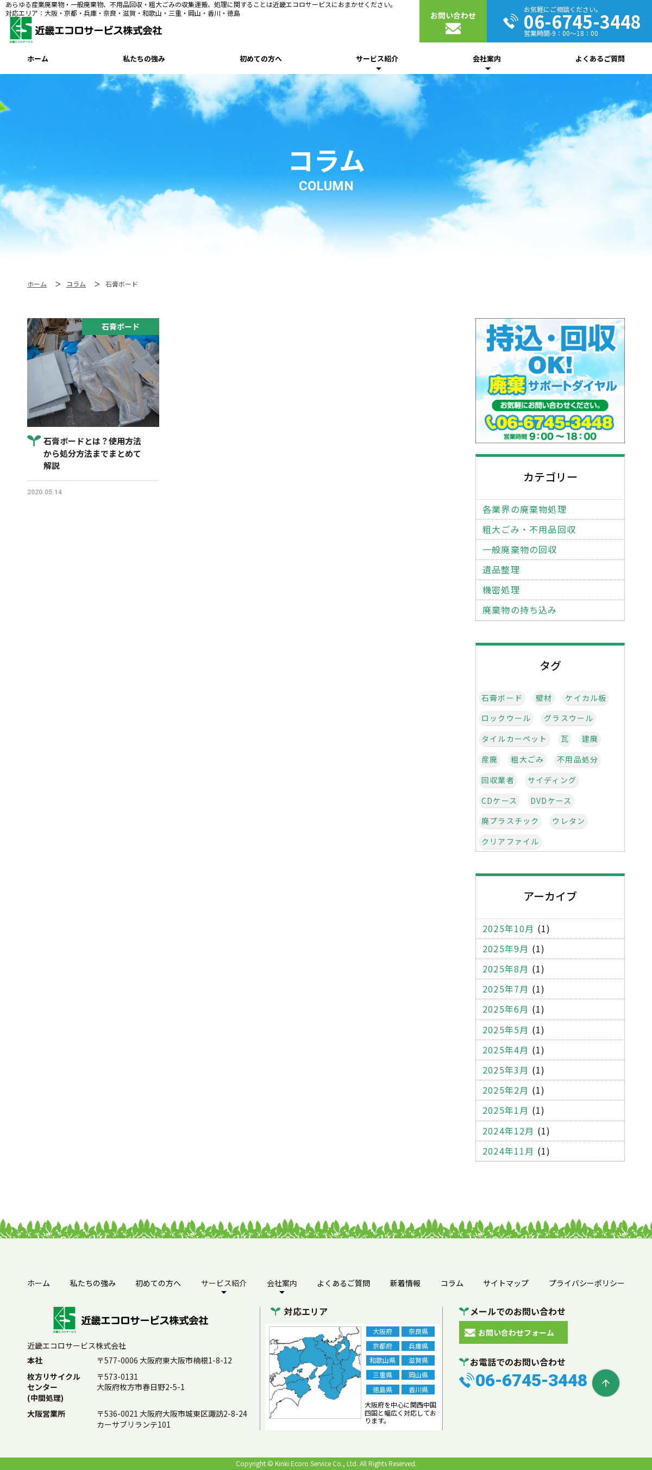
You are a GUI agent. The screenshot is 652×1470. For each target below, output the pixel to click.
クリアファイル (510, 841)
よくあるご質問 (600, 58)
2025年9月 (505, 949)
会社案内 (487, 58)
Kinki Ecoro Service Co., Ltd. (316, 1463)
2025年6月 (505, 1009)
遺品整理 (501, 570)
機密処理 (501, 590)
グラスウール (568, 718)
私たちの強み (144, 58)
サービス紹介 (377, 58)
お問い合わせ (453, 15)
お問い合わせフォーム (516, 1332)
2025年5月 (505, 1030)
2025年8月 (505, 969)
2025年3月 (505, 1070)
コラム (452, 1282)
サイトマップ (506, 1282)
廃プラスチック (510, 821)
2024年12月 (508, 1131)
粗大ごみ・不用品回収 (529, 529)
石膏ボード (502, 698)
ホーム (37, 58)
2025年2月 (505, 1090)
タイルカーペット (514, 738)
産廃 (489, 759)
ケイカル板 (585, 698)
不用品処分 (577, 759)
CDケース (499, 800)
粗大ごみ (527, 759)
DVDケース (551, 800)
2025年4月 (505, 1050)
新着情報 (405, 1282)
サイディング (552, 780)
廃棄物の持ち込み (519, 610)
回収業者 (498, 780)
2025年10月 (508, 928)
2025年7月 (505, 989)
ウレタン (568, 821)
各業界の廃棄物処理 (524, 509)
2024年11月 (508, 1151)
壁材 (544, 698)
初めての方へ (261, 58)
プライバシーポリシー (587, 1282)
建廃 (590, 738)
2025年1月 (505, 1110)
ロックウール (506, 718)
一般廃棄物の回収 (519, 549)
